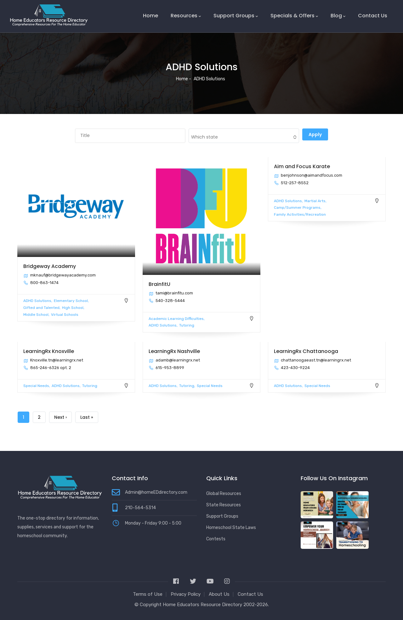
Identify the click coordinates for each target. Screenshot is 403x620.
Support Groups (235, 16)
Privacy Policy (186, 594)
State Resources (223, 505)
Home (150, 15)
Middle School (35, 314)
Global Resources (223, 493)
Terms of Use (147, 594)
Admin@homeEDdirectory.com (156, 492)
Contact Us (372, 15)
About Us (219, 594)
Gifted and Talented (41, 307)
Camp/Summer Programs (297, 207)
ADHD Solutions (37, 301)
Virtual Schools (64, 314)
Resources (186, 16)
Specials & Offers (294, 16)
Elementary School (71, 301)
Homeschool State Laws (231, 527)
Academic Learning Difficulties (176, 318)
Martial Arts (315, 201)
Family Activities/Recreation (300, 214)
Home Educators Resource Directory (203, 604)
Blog (338, 16)
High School (72, 307)
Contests (215, 539)
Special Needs (36, 386)
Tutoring (186, 325)
